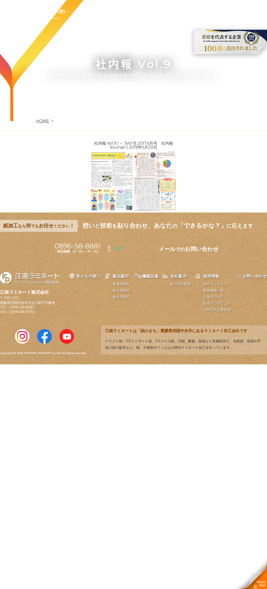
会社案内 (145, 11)
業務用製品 (121, 284)
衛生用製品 (121, 290)
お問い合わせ (207, 11)
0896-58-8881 (21, 307)
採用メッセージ (215, 284)
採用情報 (174, 11)
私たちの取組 (180, 284)
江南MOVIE (213, 297)
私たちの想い (55, 11)
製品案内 (88, 11)
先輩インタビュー (217, 303)
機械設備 (116, 11)
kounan (118, 147)
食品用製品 (121, 297)
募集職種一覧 (213, 290)
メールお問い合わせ (189, 249)
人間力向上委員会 (217, 310)
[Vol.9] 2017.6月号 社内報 (146, 143)
